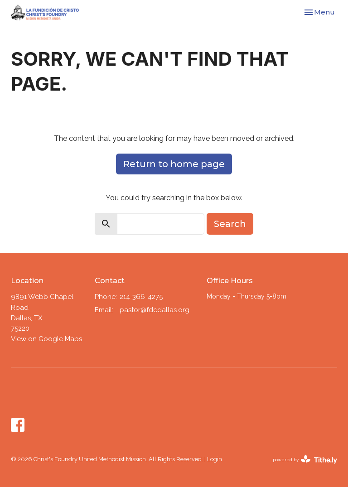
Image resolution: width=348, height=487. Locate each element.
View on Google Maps (46, 339)
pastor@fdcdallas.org (154, 310)
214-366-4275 (141, 297)
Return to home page (174, 164)
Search (230, 223)
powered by (305, 459)
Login (214, 459)
